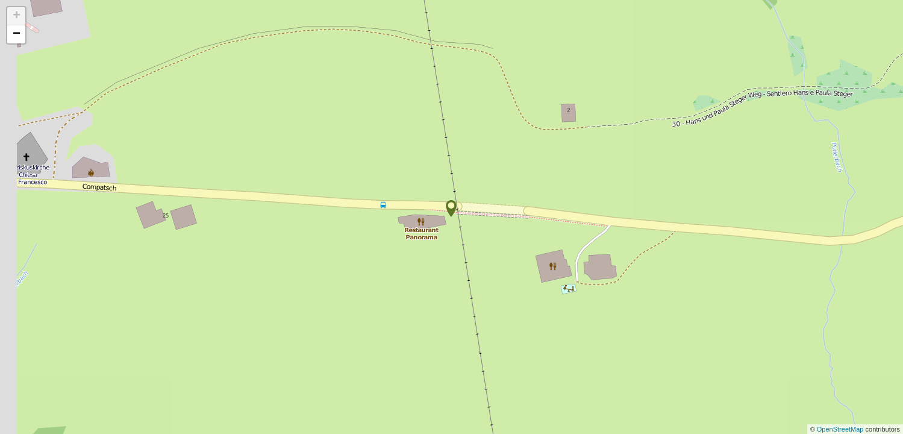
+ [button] (16, 16)
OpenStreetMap (841, 429)
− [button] (16, 34)
